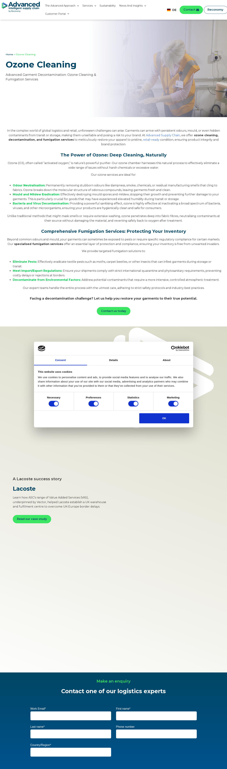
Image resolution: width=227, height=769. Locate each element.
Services (89, 6)
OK (164, 418)
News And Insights (132, 6)
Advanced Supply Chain (163, 135)
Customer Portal (57, 13)
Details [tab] (113, 360)
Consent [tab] (60, 360)
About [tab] (167, 360)
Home (9, 54)
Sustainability (108, 5)
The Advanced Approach (62, 6)
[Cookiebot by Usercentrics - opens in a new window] (173, 348)
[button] (191, 10)
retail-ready (151, 139)
